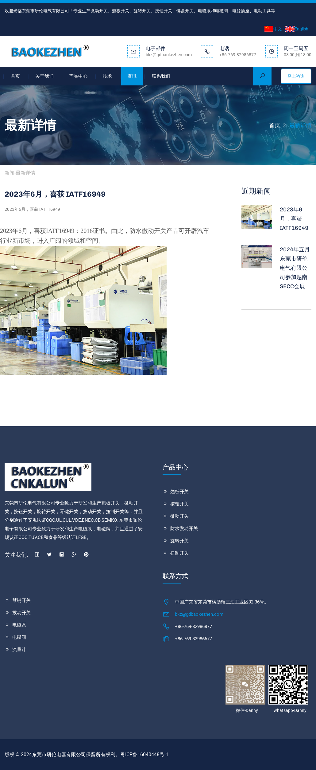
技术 (107, 76)
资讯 (132, 76)
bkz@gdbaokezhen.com (199, 614)
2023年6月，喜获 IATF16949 (294, 218)
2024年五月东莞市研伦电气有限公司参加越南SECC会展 (295, 268)
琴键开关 (21, 600)
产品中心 (78, 76)
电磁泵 (19, 625)
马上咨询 (296, 76)
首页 (15, 76)
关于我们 (44, 76)
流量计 (19, 649)
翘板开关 (179, 491)
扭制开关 (179, 553)
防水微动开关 (184, 528)
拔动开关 (21, 612)
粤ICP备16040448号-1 (144, 754)
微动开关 (179, 516)
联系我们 (161, 76)
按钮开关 (179, 504)
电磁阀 (19, 637)
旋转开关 (179, 541)
